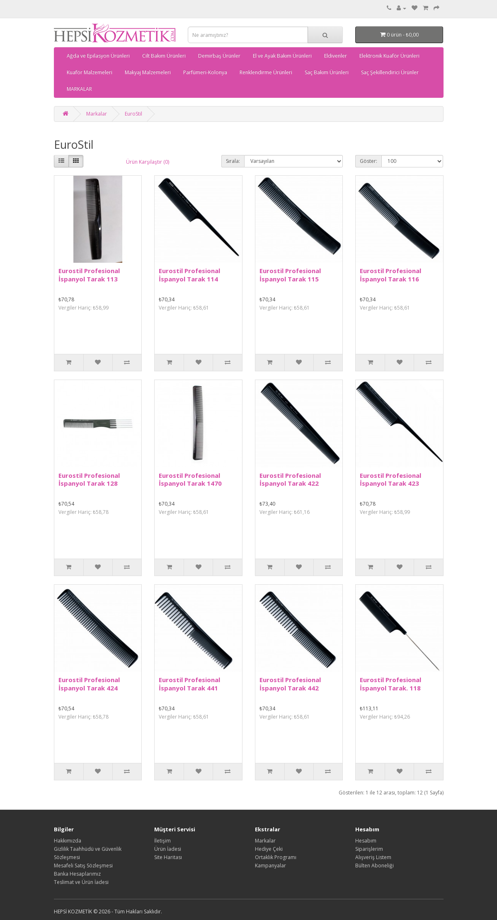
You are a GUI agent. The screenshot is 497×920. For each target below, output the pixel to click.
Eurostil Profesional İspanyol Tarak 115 (290, 274)
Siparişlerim (369, 848)
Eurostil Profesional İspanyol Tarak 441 (189, 683)
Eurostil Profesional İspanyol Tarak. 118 (390, 683)
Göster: (368, 161)
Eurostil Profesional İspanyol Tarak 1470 (190, 479)
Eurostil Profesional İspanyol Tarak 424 (89, 683)
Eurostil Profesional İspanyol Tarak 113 (89, 274)
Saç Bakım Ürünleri (327, 72)
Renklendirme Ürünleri (266, 72)
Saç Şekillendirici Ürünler (390, 72)
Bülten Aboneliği (374, 865)
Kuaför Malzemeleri (89, 72)
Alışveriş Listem (373, 857)
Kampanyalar (270, 865)
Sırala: (233, 161)
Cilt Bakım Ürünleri (164, 55)
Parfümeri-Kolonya (205, 72)
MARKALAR (79, 88)
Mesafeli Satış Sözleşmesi (83, 865)
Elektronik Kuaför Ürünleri (389, 55)
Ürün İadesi (167, 848)
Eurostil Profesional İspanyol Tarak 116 (390, 274)
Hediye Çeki (269, 848)
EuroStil (133, 113)
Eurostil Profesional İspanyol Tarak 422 (290, 479)
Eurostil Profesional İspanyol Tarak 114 (189, 274)
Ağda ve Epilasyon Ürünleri (98, 55)
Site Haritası (168, 857)
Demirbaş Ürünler (219, 55)
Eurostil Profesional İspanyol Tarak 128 (89, 479)
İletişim (162, 840)
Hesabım (365, 840)
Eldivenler (335, 55)
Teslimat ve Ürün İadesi (81, 882)
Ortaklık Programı (275, 857)
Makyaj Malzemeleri (148, 72)
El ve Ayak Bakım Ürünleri (282, 55)
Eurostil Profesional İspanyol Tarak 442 (290, 683)
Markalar (96, 113)
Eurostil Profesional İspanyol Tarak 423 (390, 479)
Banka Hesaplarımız (77, 873)
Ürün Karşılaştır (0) (147, 161)
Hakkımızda (67, 840)
